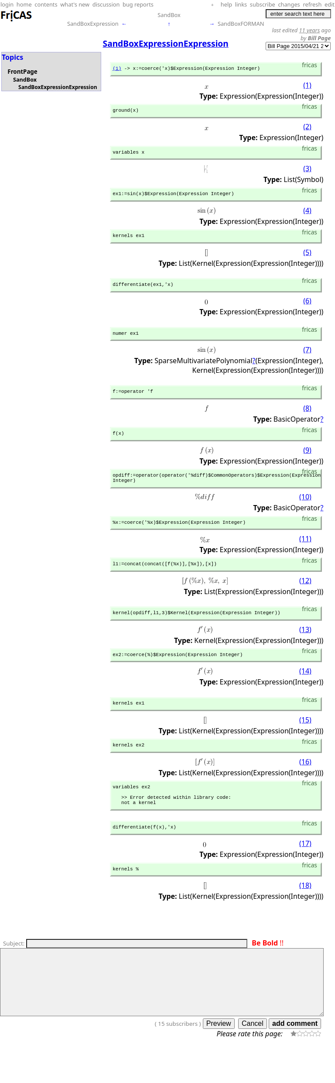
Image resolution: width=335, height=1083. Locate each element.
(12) (305, 598)
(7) (307, 359)
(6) (307, 309)
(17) (305, 873)
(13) (305, 648)
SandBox (169, 15)
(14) (305, 691)
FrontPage (22, 72)
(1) (117, 69)
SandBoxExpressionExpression (57, 87)
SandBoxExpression (93, 24)
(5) (307, 259)
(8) (307, 419)
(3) (307, 173)
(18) (305, 916)
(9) (307, 462)
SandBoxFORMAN (241, 24)
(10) (305, 512)
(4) (307, 216)
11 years (309, 30)
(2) (307, 129)
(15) (305, 741)
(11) (305, 555)
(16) (305, 785)
